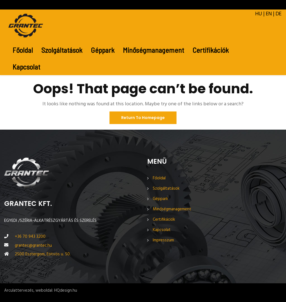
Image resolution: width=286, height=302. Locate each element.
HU (258, 14)
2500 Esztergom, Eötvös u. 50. (43, 254)
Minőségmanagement (153, 50)
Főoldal (23, 50)
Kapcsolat (26, 66)
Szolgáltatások (61, 50)
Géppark (103, 50)
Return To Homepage (143, 117)
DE (279, 14)
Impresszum (163, 240)
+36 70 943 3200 (30, 236)
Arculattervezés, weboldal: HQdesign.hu (40, 290)
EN (269, 14)
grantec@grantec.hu (33, 245)
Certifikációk (210, 50)
